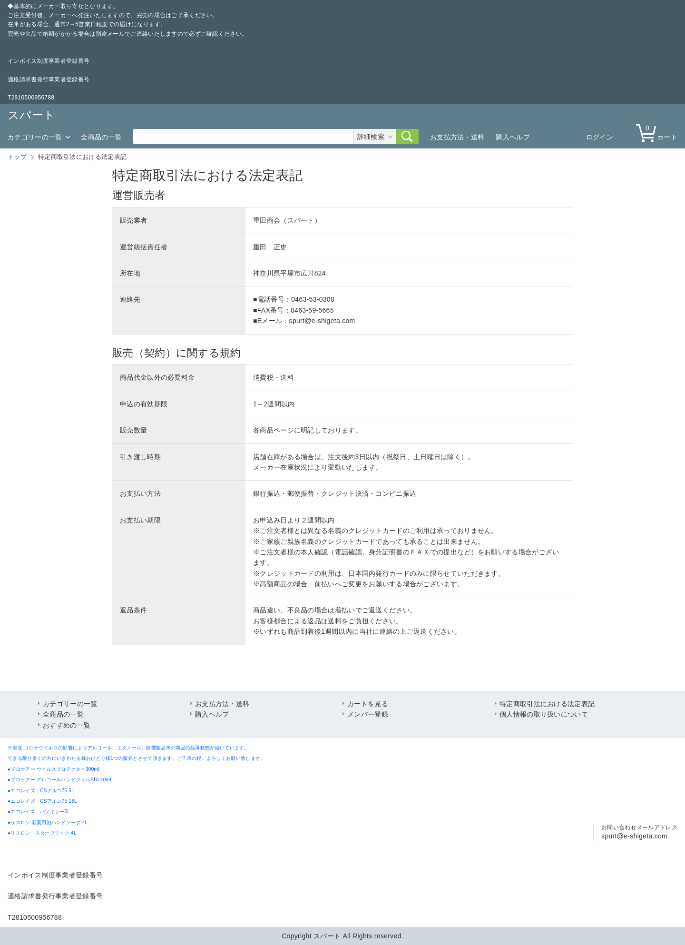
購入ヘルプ (513, 137)
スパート (31, 114)
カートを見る (367, 704)
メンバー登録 (367, 714)
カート (658, 132)
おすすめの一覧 (66, 725)
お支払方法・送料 (457, 137)
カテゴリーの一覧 (35, 137)
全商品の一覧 (101, 137)
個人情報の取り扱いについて (543, 714)
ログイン (599, 137)
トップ (17, 156)
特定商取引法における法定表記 (547, 704)
